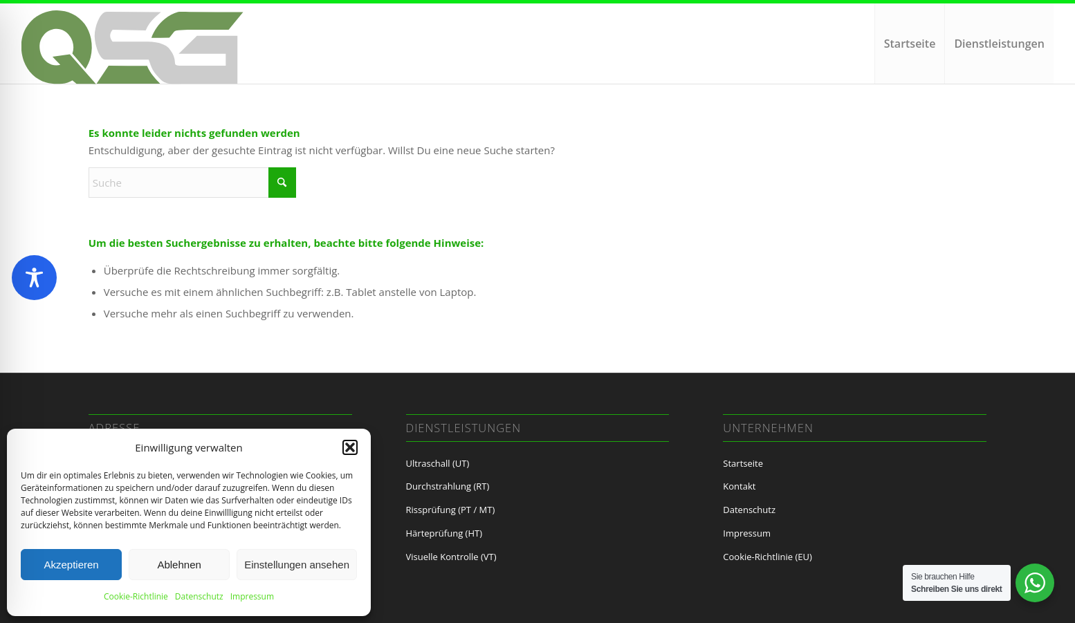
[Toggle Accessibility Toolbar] (34, 277)
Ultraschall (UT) (438, 463)
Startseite (743, 463)
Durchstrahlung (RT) (448, 486)
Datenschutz (199, 596)
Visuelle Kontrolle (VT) (451, 556)
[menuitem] (909, 43)
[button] (350, 447)
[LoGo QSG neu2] (133, 50)
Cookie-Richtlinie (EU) (767, 556)
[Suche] (192, 182)
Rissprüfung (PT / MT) (450, 509)
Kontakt (739, 486)
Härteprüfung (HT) (444, 533)
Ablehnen (179, 564)
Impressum (252, 596)
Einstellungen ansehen (296, 564)
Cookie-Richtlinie (136, 596)
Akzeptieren (71, 564)
